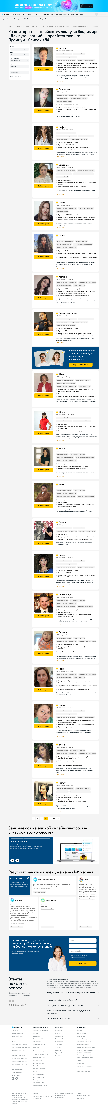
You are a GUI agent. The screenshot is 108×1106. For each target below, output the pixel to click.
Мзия (62, 374)
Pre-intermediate (38, 1039)
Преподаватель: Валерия (87, 899)
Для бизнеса (74, 14)
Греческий (58, 1050)
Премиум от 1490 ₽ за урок (17, 60)
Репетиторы (45, 14)
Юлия (62, 412)
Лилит (62, 782)
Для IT (35, 1071)
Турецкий (58, 1047)
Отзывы (14, 1041)
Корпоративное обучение (19, 1064)
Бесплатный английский (84, 1042)
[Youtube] (16, 1078)
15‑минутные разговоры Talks (86, 1047)
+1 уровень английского (40, 1055)
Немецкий (58, 1033)
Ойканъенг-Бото (68, 313)
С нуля (3, 19)
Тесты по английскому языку (85, 1069)
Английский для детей (40, 1085)
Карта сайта (80, 1063)
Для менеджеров (38, 1077)
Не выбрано (14, 72)
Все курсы (15, 1030)
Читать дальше (60, 81)
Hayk (61, 484)
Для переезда (37, 1060)
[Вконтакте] (10, 1001)
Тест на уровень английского (60, 14)
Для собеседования (39, 1066)
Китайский (58, 1044)
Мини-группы (81, 1036)
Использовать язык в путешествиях (56, 26)
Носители (9, 19)
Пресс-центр (16, 1075)
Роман (62, 522)
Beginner (36, 1033)
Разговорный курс (39, 1057)
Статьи (79, 1060)
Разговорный (17, 19)
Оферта (35, 1094)
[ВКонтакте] (13, 1078)
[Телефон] (82, 946)
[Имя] (82, 940)
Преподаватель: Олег (47, 909)
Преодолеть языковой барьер (86, 60)
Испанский (58, 1030)
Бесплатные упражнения (84, 1066)
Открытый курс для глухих (85, 1039)
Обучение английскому (40, 1030)
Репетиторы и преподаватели (21, 1047)
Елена (62, 705)
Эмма (62, 555)
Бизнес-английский (32, 19)
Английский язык (39, 892)
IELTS (24, 19)
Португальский (59, 1042)
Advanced (36, 1047)
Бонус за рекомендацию (19, 1061)
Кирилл (63, 48)
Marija (62, 448)
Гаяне (62, 235)
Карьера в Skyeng (17, 1072)
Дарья (62, 202)
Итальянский (59, 1039)
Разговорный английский (64, 54)
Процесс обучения (17, 1036)
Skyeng (11, 26)
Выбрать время (43, 69)
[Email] (82, 951)
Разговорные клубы (83, 1044)
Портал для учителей (18, 1053)
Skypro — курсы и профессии (86, 1055)
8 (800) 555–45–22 (18, 1005)
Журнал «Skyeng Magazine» (85, 1057)
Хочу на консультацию (81, 365)
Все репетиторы (23, 26)
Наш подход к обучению (19, 1044)
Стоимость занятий (18, 1033)
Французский (59, 1036)
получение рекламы (87, 959)
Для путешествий (38, 1063)
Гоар (61, 668)
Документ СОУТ (81, 1098)
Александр (65, 594)
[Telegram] (13, 1001)
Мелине (63, 276)
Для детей (43, 19)
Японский (58, 1056)
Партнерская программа (19, 1058)
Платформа (15, 1039)
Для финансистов (38, 1074)
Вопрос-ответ (16, 1067)
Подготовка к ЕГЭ (38, 1083)
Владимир (36, 26)
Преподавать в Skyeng (18, 1050)
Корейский (58, 1053)
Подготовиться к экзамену (64, 101)
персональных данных (78, 957)
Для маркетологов (39, 1080)
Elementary (36, 1036)
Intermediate (37, 1042)
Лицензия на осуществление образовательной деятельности (64, 1095)
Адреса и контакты (17, 1069)
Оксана (63, 632)
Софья (62, 127)
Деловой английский (39, 1069)
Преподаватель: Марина (17, 923)
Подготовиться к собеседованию (66, 60)
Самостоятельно (82, 1033)
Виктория (64, 164)
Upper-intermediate (80, 26)
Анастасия (64, 89)
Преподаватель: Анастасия (41, 888)
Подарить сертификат (18, 1055)
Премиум (79, 1030)
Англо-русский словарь (84, 1071)
